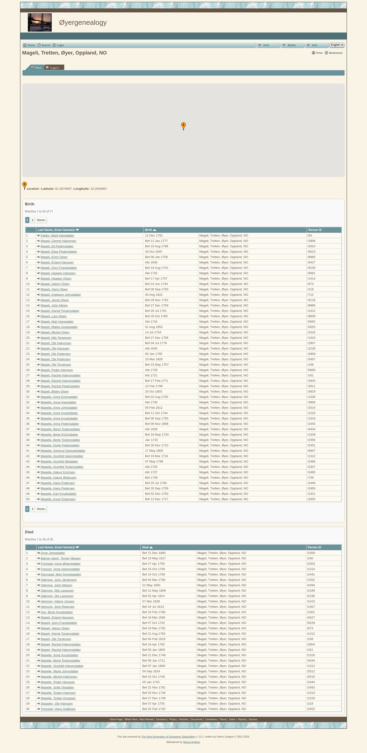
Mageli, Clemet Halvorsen (58, 241)
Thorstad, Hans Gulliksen (58, 709)
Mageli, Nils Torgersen (55, 337)
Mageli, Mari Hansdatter (56, 321)
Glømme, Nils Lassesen (57, 590)
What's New (131, 719)
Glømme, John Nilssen (56, 585)
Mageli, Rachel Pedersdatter (60, 386)
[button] (183, 126)
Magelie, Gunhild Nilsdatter (59, 461)
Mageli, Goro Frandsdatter (58, 267)
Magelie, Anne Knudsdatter (59, 413)
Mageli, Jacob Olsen (54, 300)
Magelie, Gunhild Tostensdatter (62, 467)
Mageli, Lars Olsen (53, 316)
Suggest (52, 67)
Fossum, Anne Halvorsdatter (60, 569)
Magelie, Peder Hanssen (58, 682)
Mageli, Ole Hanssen (55, 348)
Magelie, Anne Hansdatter (58, 402)
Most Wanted (147, 719)
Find (266, 45)
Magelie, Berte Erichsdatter (59, 434)
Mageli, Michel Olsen (55, 332)
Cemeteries (211, 719)
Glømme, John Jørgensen (59, 580)
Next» (41, 220)
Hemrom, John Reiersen (57, 606)
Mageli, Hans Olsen (54, 289)
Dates (232, 719)
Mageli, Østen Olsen (54, 391)
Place (36, 67)
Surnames (161, 719)
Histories (183, 719)
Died (147, 547)
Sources (253, 719)
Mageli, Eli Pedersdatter (57, 246)
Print (319, 53)
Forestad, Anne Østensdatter (61, 563)
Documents (197, 719)
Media (292, 45)
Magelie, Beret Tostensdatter (60, 429)
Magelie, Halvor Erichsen (57, 472)
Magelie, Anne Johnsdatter (58, 407)
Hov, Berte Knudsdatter (57, 612)
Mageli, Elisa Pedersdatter (58, 251)
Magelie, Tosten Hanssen (58, 693)
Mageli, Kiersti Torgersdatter (59, 311)
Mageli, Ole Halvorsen (55, 343)
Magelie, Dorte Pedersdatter (60, 445)
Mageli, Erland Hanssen (57, 262)
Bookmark (335, 53)
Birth (150, 230)
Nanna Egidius (191, 742)
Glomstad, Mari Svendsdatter (61, 574)
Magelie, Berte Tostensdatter (60, 440)
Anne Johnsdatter (52, 553)
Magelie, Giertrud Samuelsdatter (62, 450)
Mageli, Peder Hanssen (56, 370)
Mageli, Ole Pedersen (55, 354)
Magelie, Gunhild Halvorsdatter (61, 456)
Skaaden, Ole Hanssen (57, 703)
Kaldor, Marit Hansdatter (57, 235)
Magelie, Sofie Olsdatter (57, 687)
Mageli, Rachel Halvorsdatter (60, 375)
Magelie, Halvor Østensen (58, 477)
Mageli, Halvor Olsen (55, 284)
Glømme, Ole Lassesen (57, 596)
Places (223, 719)
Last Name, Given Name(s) (58, 230)
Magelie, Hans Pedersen (57, 483)
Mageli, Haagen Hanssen (58, 273)
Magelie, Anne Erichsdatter (59, 397)
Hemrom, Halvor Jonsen (57, 601)
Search (46, 45)
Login (60, 45)
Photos (172, 719)
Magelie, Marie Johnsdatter (59, 671)
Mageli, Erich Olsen (54, 257)
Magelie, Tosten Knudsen (58, 698)
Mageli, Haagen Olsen (55, 278)
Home (31, 45)
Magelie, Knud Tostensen (57, 499)
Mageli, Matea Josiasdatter (59, 327)
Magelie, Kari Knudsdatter (58, 493)
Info (314, 45)
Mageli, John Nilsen (54, 305)
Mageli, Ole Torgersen (55, 364)
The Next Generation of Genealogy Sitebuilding (168, 736)
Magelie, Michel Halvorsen (59, 676)
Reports (242, 719)
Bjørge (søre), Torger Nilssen (61, 558)
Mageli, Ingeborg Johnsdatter (60, 294)
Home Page (116, 719)
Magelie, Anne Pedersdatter (59, 424)
